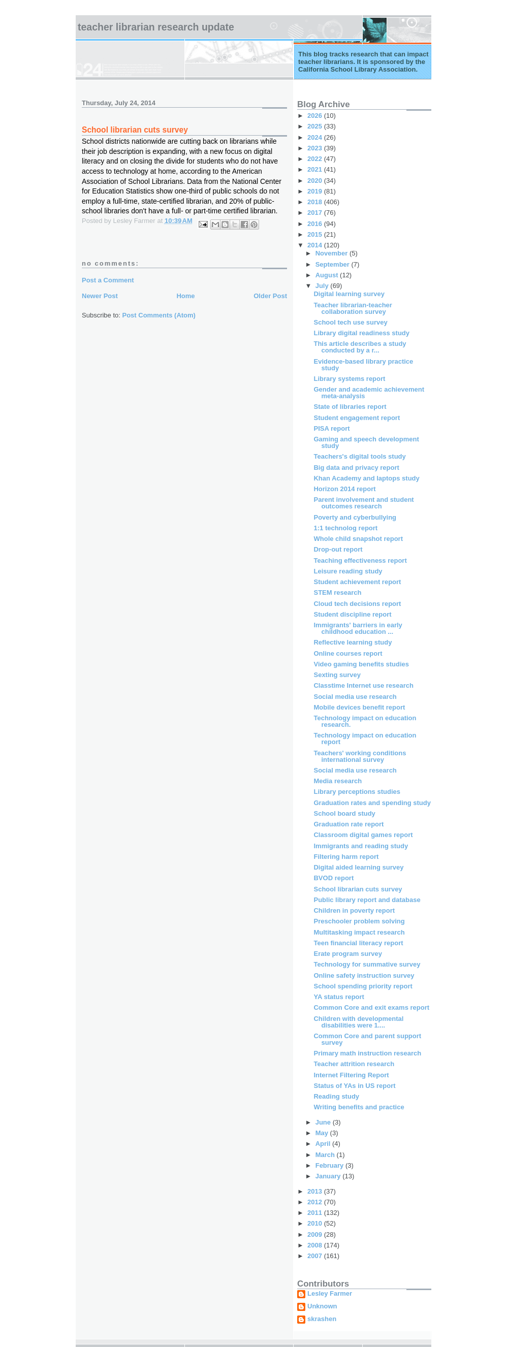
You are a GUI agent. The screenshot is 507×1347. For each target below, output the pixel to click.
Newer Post (100, 296)
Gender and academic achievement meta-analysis (368, 393)
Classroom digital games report (363, 835)
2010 (315, 1223)
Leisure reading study (347, 571)
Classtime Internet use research (363, 685)
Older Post (270, 296)
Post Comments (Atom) (159, 315)
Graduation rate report (348, 824)
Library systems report (349, 378)
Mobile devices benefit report (359, 707)
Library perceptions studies (356, 791)
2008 (315, 1245)
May (322, 1133)
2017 (315, 212)
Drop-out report (337, 549)
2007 (315, 1256)
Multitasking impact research (358, 932)
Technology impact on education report (364, 738)
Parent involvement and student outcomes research (363, 503)
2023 (315, 148)
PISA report (331, 428)
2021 (315, 169)
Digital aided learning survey (358, 867)
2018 (315, 202)
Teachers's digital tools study (359, 456)
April (323, 1143)
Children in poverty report (354, 910)
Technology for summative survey (366, 964)
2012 (315, 1202)
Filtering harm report (345, 856)
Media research (337, 781)
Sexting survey (337, 675)
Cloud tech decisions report (357, 603)
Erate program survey (347, 953)
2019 (315, 191)
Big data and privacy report (356, 467)
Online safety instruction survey (363, 975)
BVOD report (333, 878)
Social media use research (354, 696)
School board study (344, 813)
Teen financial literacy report (358, 943)
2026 (315, 115)
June (324, 1122)
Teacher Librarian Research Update (156, 27)
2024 (315, 137)
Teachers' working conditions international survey (359, 756)
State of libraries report (349, 406)
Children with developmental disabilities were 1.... (358, 1022)
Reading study (336, 1096)
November (332, 253)
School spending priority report (362, 986)
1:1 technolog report (345, 528)
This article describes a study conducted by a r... (359, 347)
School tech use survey (350, 322)
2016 (315, 224)
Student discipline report (352, 614)
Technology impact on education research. (364, 721)
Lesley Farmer (329, 1293)
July (323, 286)
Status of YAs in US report (354, 1085)
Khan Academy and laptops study (366, 478)
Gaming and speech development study (366, 442)
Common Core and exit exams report (371, 1007)
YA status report (338, 997)
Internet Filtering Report (351, 1075)
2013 (315, 1191)
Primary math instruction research (367, 1053)
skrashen (321, 1319)
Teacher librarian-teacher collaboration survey (352, 308)
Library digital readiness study (361, 333)
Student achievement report (357, 582)
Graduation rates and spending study (371, 803)
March (326, 1155)
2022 (315, 159)
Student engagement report (356, 418)
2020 (315, 180)
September (333, 264)
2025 (315, 126)
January (328, 1176)
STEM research (337, 592)
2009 (315, 1234)
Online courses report (347, 653)
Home (185, 296)
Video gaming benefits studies (361, 664)
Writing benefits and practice (358, 1107)
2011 (315, 1212)
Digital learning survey (348, 294)
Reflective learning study (352, 642)
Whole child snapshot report (358, 538)
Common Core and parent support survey (367, 1039)
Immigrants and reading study (360, 846)
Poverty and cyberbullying (354, 517)
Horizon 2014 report (344, 489)
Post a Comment (108, 280)
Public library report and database (366, 900)
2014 (315, 245)
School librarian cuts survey (357, 889)
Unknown (322, 1306)
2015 (315, 234)
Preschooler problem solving (358, 921)
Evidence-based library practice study (363, 365)
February (330, 1165)
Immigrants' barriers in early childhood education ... (357, 628)
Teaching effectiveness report (359, 560)
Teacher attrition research (353, 1064)
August (327, 275)
